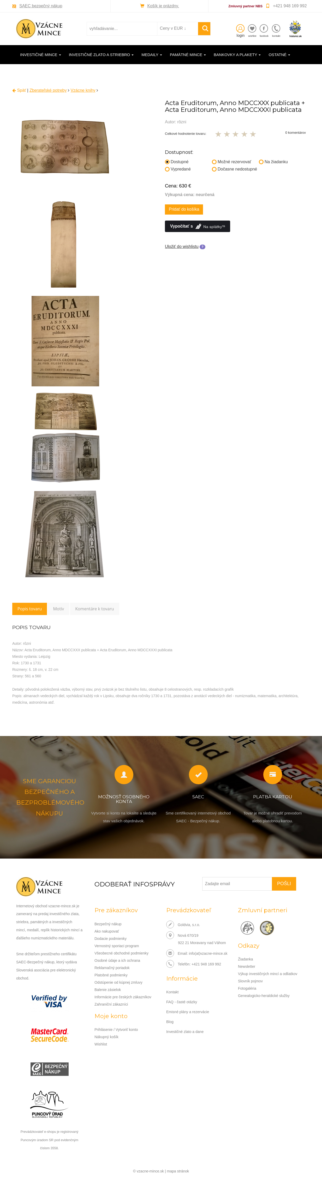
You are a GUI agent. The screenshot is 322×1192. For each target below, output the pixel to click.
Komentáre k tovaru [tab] (94, 609)
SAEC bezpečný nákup (40, 6)
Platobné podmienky (111, 975)
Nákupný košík (106, 1037)
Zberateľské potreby (48, 90)
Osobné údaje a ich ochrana (117, 960)
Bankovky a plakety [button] (237, 54)
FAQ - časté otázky (181, 1002)
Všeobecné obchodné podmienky (121, 953)
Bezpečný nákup (108, 924)
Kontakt (172, 992)
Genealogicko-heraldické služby (264, 996)
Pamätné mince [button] (188, 54)
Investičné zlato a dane (185, 1032)
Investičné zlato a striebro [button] (101, 54)
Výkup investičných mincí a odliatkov (267, 974)
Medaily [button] (151, 54)
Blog (170, 1022)
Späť (19, 90)
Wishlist (100, 1044)
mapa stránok (178, 1171)
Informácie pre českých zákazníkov (122, 997)
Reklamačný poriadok (112, 968)
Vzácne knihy (82, 90)
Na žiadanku (273, 161)
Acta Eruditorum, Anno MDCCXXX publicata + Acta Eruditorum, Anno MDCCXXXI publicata (235, 106)
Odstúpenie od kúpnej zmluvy (118, 982)
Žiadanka (245, 959)
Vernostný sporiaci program (116, 946)
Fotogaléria (247, 988)
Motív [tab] (58, 609)
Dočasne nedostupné (234, 169)
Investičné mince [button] (40, 54)
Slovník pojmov (250, 981)
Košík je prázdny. (163, 6)
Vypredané (178, 169)
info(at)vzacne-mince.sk (208, 953)
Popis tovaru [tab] (29, 609)
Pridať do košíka (184, 209)
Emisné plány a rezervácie (187, 1012)
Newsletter (246, 966)
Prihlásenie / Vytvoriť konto (116, 1029)
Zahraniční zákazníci (111, 1004)
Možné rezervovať (231, 161)
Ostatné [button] (279, 54)
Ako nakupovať (106, 931)
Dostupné (177, 161)
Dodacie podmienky (110, 938)
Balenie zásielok (107, 990)
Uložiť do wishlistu (182, 246)
